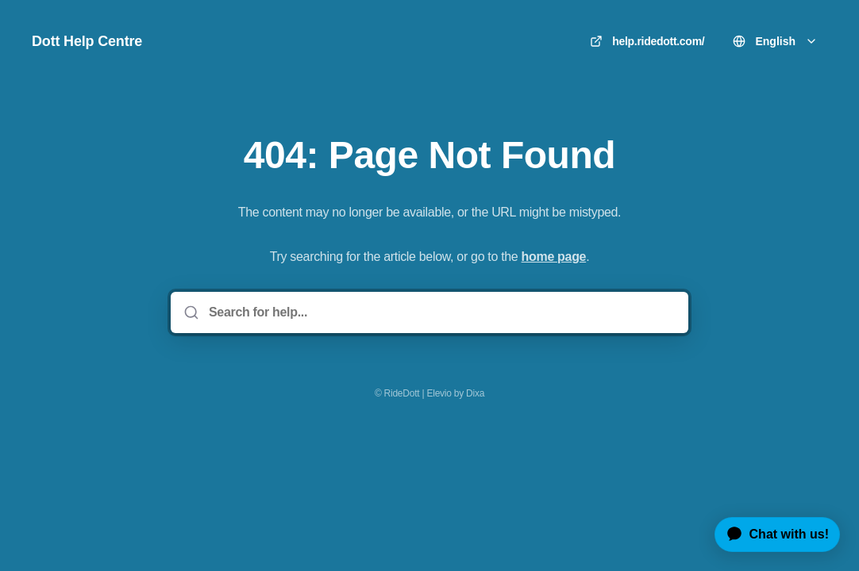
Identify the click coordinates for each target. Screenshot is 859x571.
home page (554, 256)
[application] (771, 534)
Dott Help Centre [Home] (87, 41)
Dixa (475, 393)
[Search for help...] (440, 312)
